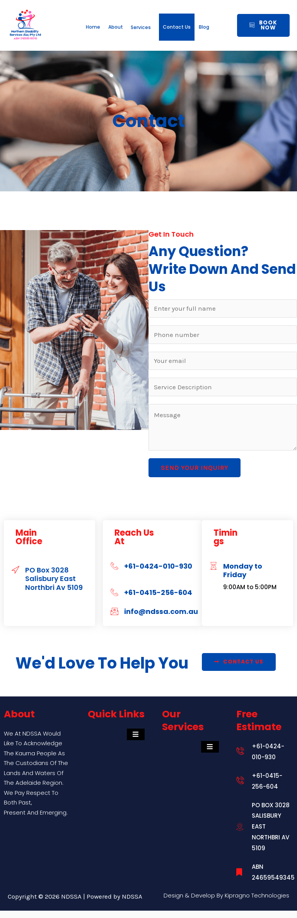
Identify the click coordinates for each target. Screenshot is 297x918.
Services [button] (169, 21)
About (123, 21)
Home (84, 21)
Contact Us (219, 31)
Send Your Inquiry (194, 475)
